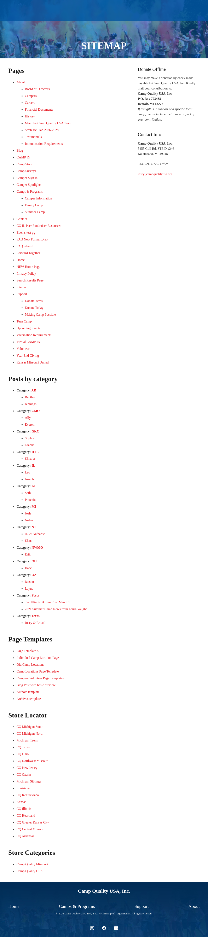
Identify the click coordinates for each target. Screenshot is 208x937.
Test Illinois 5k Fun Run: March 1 (47, 602)
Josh (28, 513)
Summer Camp (35, 212)
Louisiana (23, 788)
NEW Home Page (28, 266)
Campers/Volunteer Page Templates (40, 678)
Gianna (29, 445)
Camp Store (24, 164)
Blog (20, 150)
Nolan (29, 520)
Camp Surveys (26, 171)
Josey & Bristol (35, 622)
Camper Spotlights (29, 184)
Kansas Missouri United (33, 362)
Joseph (29, 479)
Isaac (28, 568)
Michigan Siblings (29, 781)
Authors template (28, 692)
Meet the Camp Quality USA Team (48, 123)
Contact (22, 219)
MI (33, 506)
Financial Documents (39, 109)
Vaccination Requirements (34, 335)
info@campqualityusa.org (155, 174)
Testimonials (33, 137)
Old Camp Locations (30, 664)
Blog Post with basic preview (36, 685)
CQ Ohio (23, 754)
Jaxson (29, 581)
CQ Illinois (24, 808)
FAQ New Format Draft (32, 239)
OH (34, 561)
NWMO (37, 547)
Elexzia (30, 458)
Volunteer (23, 348)
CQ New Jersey (27, 767)
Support (22, 294)
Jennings (30, 404)
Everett (29, 424)
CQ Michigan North (30, 733)
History (30, 116)
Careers (30, 102)
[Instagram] (92, 928)
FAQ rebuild (25, 246)
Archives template (29, 698)
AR (33, 390)
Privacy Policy (26, 273)
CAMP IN (23, 157)
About (21, 82)
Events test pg (26, 232)
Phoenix (30, 499)
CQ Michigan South (30, 726)
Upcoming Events (28, 328)
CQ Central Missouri (30, 829)
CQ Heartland (26, 815)
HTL (35, 452)
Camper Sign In (27, 178)
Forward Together (28, 253)
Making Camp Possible (40, 314)
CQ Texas (23, 747)
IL (33, 465)
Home (21, 260)
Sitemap (22, 287)
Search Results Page (30, 280)
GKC (35, 431)
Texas (35, 616)
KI (33, 486)
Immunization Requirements (44, 143)
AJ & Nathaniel (35, 534)
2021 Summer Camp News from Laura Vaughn (56, 609)
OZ (33, 575)
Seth (28, 493)
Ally (28, 417)
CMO (35, 411)
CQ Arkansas (25, 836)
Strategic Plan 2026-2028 (42, 130)
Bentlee (30, 397)
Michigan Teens (27, 740)
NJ (33, 527)
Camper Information (38, 198)
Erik (28, 554)
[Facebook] (104, 928)
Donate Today (34, 307)
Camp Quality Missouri (32, 864)
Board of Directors (37, 89)
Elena (28, 540)
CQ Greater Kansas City (33, 822)
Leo (27, 472)
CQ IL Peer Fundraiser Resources (39, 225)
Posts (35, 595)
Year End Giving (28, 355)
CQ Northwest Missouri (32, 761)
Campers (31, 96)
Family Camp (34, 205)
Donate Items (34, 301)
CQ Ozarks (24, 774)
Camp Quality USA (30, 871)
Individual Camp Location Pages (38, 657)
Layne (29, 588)
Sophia (29, 438)
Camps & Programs (30, 191)
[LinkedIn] (116, 928)
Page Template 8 (28, 651)
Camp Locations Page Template (38, 671)
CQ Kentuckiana (28, 795)
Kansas (21, 802)
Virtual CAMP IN (28, 342)
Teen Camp (24, 321)
